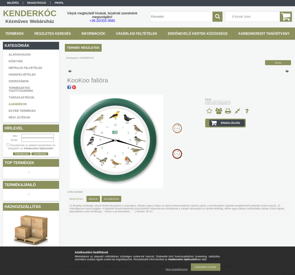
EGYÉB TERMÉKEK (22, 110)
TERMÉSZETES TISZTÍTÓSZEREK (21, 89)
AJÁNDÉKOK (18, 104)
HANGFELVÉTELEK (22, 74)
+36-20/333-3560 (102, 20)
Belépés (13, 2)
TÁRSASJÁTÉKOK (21, 97)
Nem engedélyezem (177, 269)
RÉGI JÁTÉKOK (19, 117)
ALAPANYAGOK (20, 54)
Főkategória (72, 58)
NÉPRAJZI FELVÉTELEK (25, 68)
